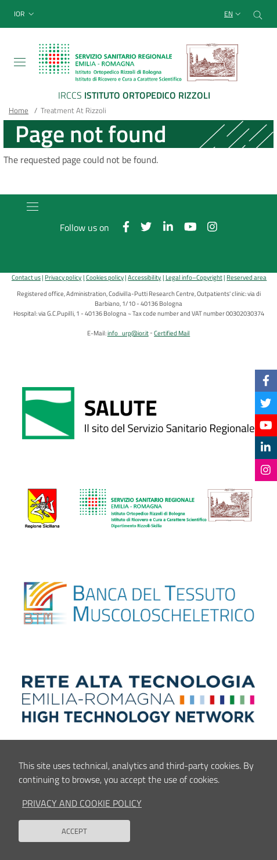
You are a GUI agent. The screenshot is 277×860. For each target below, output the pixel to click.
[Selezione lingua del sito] (234, 14)
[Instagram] (266, 469)
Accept (74, 839)
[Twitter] (265, 402)
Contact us (26, 277)
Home (18, 110)
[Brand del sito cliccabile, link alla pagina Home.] (138, 74)
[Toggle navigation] (20, 62)
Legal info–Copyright (194, 277)
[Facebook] (265, 380)
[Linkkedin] (266, 447)
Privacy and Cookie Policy (82, 811)
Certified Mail (172, 333)
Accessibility (144, 277)
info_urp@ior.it (128, 333)
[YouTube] (266, 425)
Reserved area (246, 277)
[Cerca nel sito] (258, 14)
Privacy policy (63, 277)
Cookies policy (105, 277)
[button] (25, 14)
